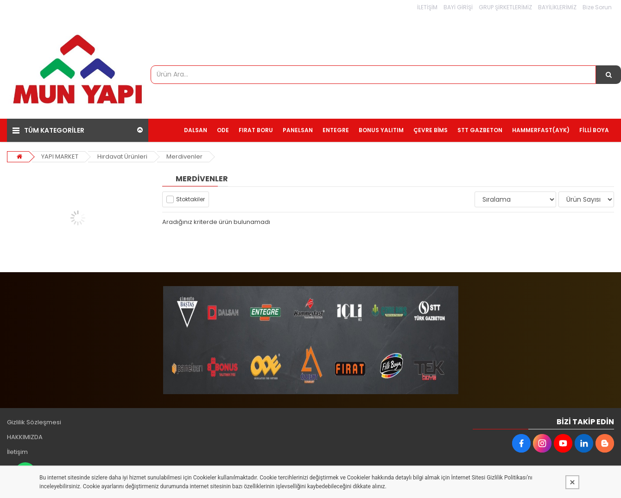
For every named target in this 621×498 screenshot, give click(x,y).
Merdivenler (184, 156)
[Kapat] (572, 482)
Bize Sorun (597, 7)
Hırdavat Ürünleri (122, 156)
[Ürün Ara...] (608, 74)
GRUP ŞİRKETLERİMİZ (505, 7)
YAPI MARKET (59, 156)
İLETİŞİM (427, 7)
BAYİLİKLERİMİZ (557, 7)
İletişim (17, 451)
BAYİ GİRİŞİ (458, 7)
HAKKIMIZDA (25, 437)
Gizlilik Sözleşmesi (34, 422)
